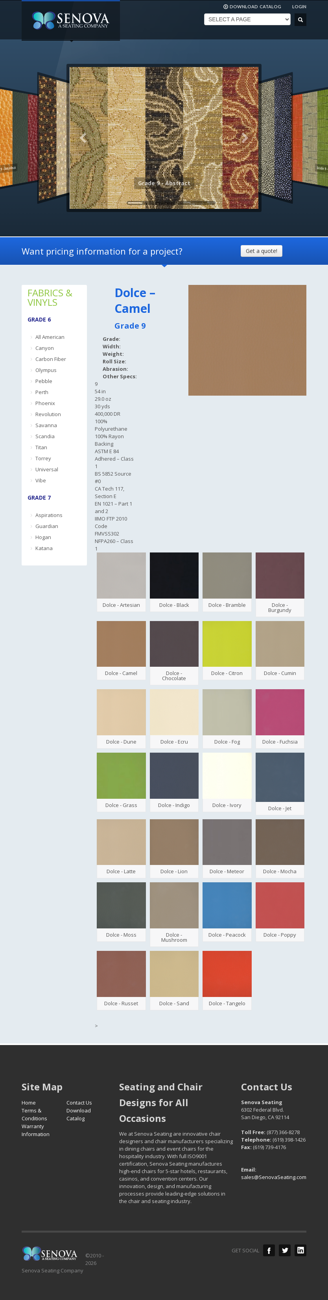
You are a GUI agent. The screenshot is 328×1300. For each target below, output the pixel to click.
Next (244, 138)
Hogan (43, 537)
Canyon (44, 348)
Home (29, 1102)
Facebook (269, 1250)
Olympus (46, 370)
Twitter (285, 1250)
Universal (46, 469)
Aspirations (49, 515)
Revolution (48, 414)
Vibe (40, 480)
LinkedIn (300, 1250)
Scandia (45, 436)
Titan (41, 447)
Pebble (43, 381)
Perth (41, 392)
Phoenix (45, 403)
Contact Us (79, 1102)
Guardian (46, 526)
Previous (83, 138)
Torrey (43, 458)
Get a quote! (261, 251)
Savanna (46, 425)
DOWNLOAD (252, 6)
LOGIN (299, 6)
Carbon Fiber (50, 359)
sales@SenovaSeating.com (273, 1177)
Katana (44, 548)
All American (49, 336)
